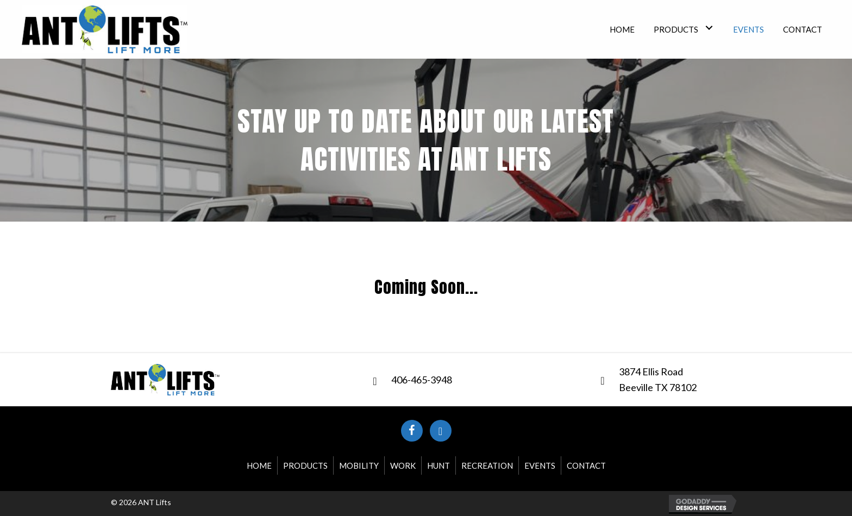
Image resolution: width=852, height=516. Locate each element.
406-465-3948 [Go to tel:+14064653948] (421, 380)
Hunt (438, 465)
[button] (412, 431)
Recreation (487, 465)
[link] (622, 28)
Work (403, 465)
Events (539, 465)
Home (259, 465)
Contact (586, 465)
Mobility (359, 465)
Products (305, 465)
